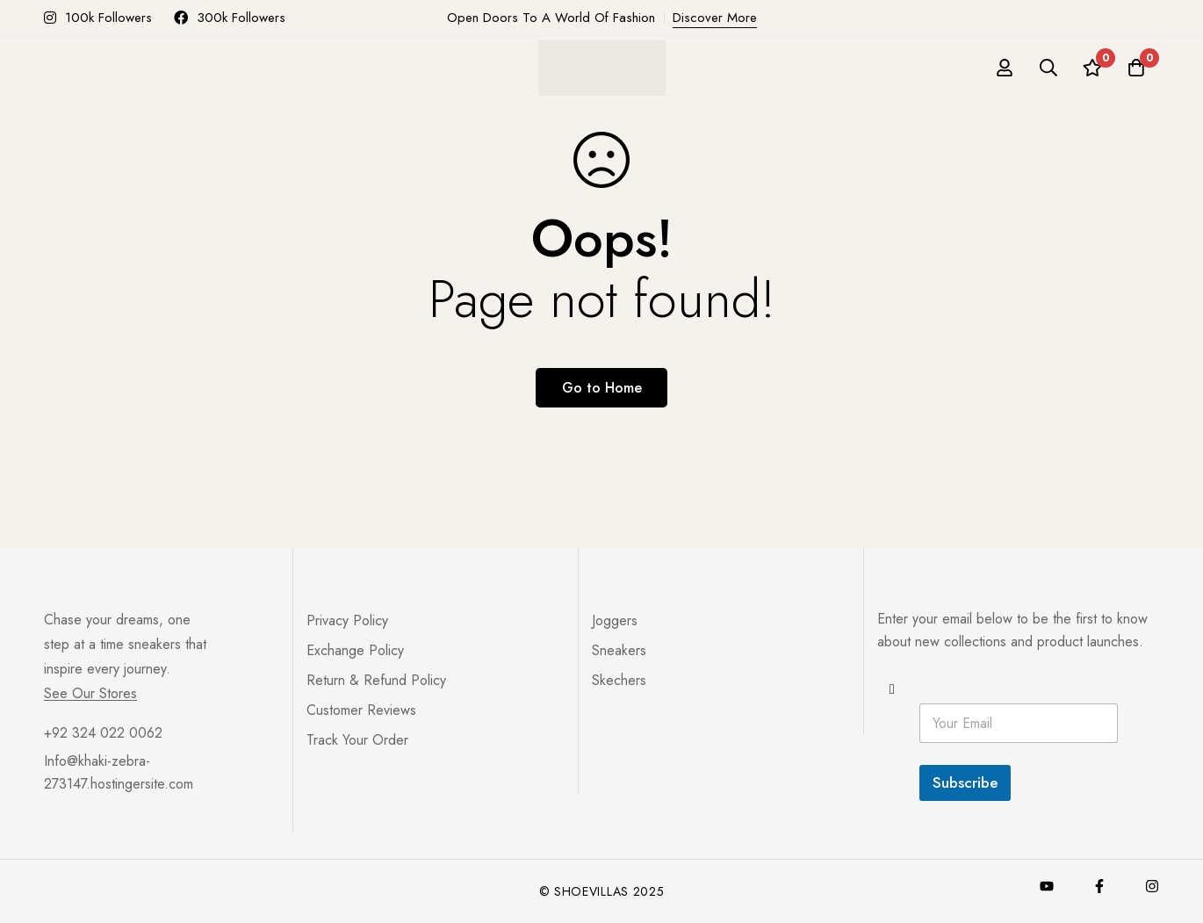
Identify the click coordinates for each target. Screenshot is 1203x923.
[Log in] (1005, 67)
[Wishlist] (1092, 67)
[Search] (1048, 67)
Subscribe (965, 782)
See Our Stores (90, 694)
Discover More (715, 17)
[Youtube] (1047, 886)
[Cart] (1136, 67)
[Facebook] (1099, 886)
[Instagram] (1152, 886)
